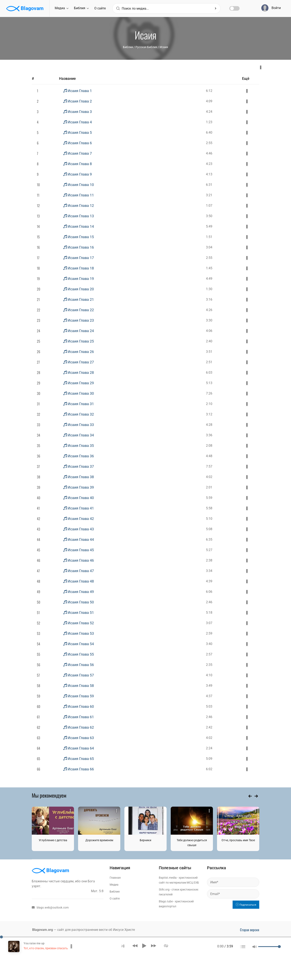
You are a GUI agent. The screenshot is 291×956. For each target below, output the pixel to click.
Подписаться (246, 904)
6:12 (209, 91)
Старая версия (249, 929)
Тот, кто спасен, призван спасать (46, 948)
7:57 (209, 466)
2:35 (209, 665)
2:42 (209, 727)
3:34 (209, 571)
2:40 (209, 341)
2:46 (209, 602)
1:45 (209, 268)
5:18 (209, 612)
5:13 (209, 383)
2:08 (209, 446)
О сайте (100, 8)
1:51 (209, 237)
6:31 (209, 185)
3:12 (209, 414)
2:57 (209, 654)
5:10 (209, 519)
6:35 (209, 539)
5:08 (209, 529)
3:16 (209, 299)
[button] (123, 945)
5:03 (209, 706)
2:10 (209, 404)
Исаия (164, 47)
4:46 (209, 153)
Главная (115, 877)
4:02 (209, 477)
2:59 (209, 633)
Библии (128, 47)
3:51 (209, 352)
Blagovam (25, 9)
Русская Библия (146, 47)
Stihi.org (164, 889)
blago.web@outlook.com (50, 907)
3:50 (209, 216)
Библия (81, 8)
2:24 (209, 748)
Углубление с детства (53, 840)
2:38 (209, 560)
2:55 (209, 143)
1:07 (209, 205)
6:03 (209, 372)
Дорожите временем (99, 840)
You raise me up (34, 943)
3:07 (209, 623)
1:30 (209, 289)
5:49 (209, 226)
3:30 (209, 320)
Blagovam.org (42, 930)
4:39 (209, 581)
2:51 (209, 362)
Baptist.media (168, 877)
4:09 (209, 101)
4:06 (209, 331)
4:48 (209, 456)
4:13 (209, 174)
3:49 (209, 686)
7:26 (209, 393)
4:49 (209, 279)
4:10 (209, 675)
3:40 (209, 644)
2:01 (209, 487)
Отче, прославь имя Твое (238, 840)
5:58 (209, 508)
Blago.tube (166, 901)
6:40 (209, 132)
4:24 (209, 112)
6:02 (209, 769)
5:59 (209, 498)
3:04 (209, 247)
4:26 (209, 310)
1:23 (209, 122)
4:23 (209, 164)
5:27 (209, 550)
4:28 (209, 425)
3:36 (209, 435)
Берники (145, 840)
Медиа (61, 8)
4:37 (209, 696)
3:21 (209, 195)
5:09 (209, 759)
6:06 (209, 592)
